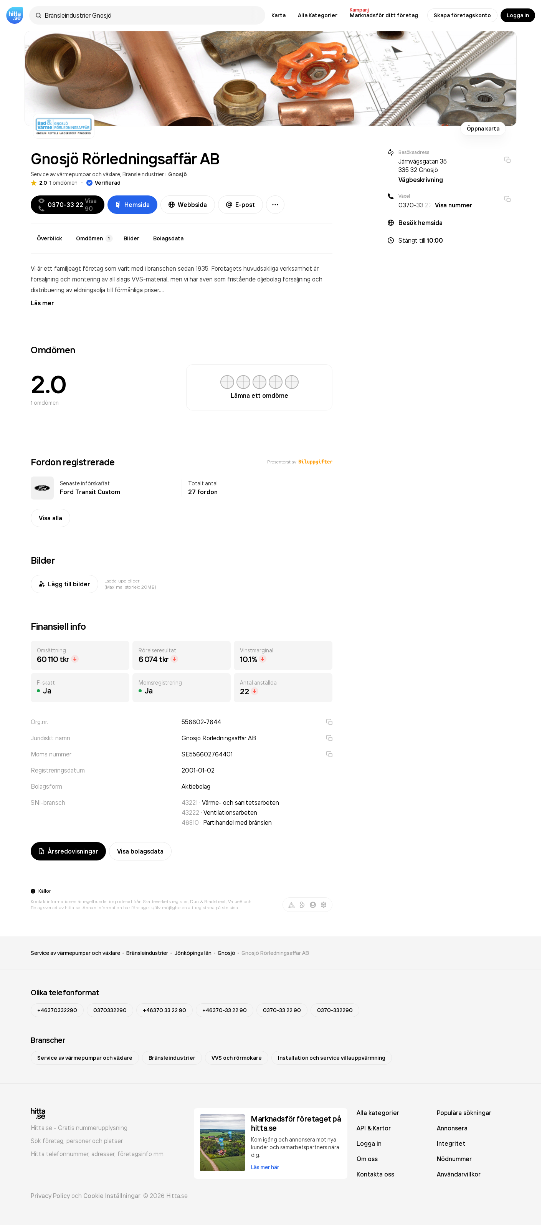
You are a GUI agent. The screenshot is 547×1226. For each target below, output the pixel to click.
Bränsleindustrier (143, 174)
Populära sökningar (464, 1113)
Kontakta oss (375, 1174)
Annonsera (452, 1128)
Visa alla (50, 518)
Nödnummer (454, 1159)
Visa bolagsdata (140, 851)
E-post (240, 204)
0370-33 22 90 (282, 1010)
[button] (449, 240)
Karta (278, 15)
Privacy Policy (50, 1196)
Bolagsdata (168, 238)
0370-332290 (335, 1010)
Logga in (518, 15)
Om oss (367, 1159)
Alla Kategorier (317, 15)
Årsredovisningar (68, 851)
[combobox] (151, 15)
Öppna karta (483, 128)
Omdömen (94, 238)
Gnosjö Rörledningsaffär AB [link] (275, 953)
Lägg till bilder (64, 584)
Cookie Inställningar (111, 1196)
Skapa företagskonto (462, 15)
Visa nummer (454, 205)
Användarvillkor (459, 1174)
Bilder (131, 238)
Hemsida (132, 204)
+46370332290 (57, 1010)
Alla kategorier (378, 1113)
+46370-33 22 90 (224, 1010)
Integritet (451, 1143)
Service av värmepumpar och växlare (75, 174)
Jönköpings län (193, 953)
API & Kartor (374, 1128)
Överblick (49, 238)
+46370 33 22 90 (164, 1010)
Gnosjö (177, 174)
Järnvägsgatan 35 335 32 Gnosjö (422, 165)
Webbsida (188, 204)
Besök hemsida (420, 223)
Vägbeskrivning (420, 180)
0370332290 (110, 1010)
